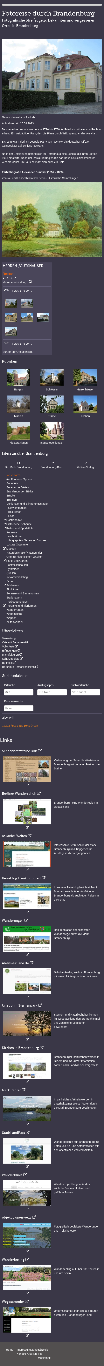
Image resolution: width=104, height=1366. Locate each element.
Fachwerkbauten (16, 507)
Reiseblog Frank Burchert (21, 878)
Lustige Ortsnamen (17, 544)
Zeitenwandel (14, 622)
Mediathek (44, 1357)
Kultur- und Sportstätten (20, 528)
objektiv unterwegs (16, 1217)
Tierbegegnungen (17, 601)
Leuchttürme (14, 536)
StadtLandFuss (13, 1132)
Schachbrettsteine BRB (19, 751)
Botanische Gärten (17, 487)
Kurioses (11, 532)
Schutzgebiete (10, 658)
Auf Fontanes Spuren (19, 479)
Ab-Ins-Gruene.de (15, 963)
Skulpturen (12, 589)
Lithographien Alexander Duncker (26, 540)
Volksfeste (8, 646)
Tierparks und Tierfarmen (21, 605)
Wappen (11, 617)
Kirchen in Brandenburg (20, 1047)
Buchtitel (7, 662)
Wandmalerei (14, 613)
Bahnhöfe (12, 483)
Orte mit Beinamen (13, 642)
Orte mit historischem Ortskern (24, 556)
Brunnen (11, 499)
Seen (9, 581)
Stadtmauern (14, 597)
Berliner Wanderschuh (19, 793)
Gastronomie (14, 520)
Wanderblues (12, 1175)
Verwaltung (9, 638)
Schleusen (12, 585)
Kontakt (21, 1353)
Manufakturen (10, 654)
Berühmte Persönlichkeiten (18, 666)
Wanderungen (13, 920)
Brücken (11, 495)
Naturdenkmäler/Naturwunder (24, 552)
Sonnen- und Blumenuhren (22, 593)
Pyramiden (12, 569)
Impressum (23, 1349)
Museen (11, 548)
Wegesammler (13, 1301)
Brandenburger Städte (19, 491)
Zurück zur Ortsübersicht (17, 351)
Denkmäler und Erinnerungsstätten (27, 503)
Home (9, 1349)
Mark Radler (11, 1090)
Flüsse (10, 515)
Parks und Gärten (17, 560)
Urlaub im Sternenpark (19, 1005)
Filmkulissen (13, 511)
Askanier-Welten (14, 836)
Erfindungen (9, 650)
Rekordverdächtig (17, 577)
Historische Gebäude (19, 524)
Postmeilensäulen (17, 564)
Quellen (11, 573)
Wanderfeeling (13, 1259)
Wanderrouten (15, 609)
